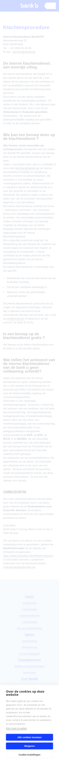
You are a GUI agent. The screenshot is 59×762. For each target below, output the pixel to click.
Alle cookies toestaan (29, 737)
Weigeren (29, 746)
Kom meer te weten (16, 728)
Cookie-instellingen (29, 754)
